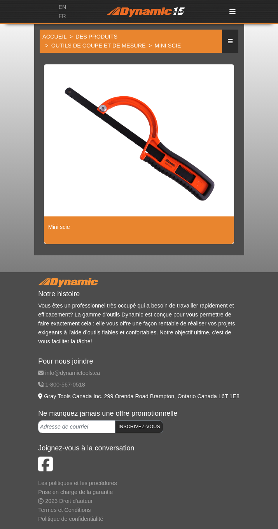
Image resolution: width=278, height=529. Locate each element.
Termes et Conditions (64, 510)
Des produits (96, 36)
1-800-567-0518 (61, 384)
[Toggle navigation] (232, 12)
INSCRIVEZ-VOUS (139, 426)
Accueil (54, 36)
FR (62, 16)
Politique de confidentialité (70, 519)
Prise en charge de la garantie (75, 492)
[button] (230, 41)
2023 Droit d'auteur (65, 501)
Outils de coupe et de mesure (98, 45)
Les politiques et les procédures (77, 483)
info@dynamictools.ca (69, 373)
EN (62, 7)
